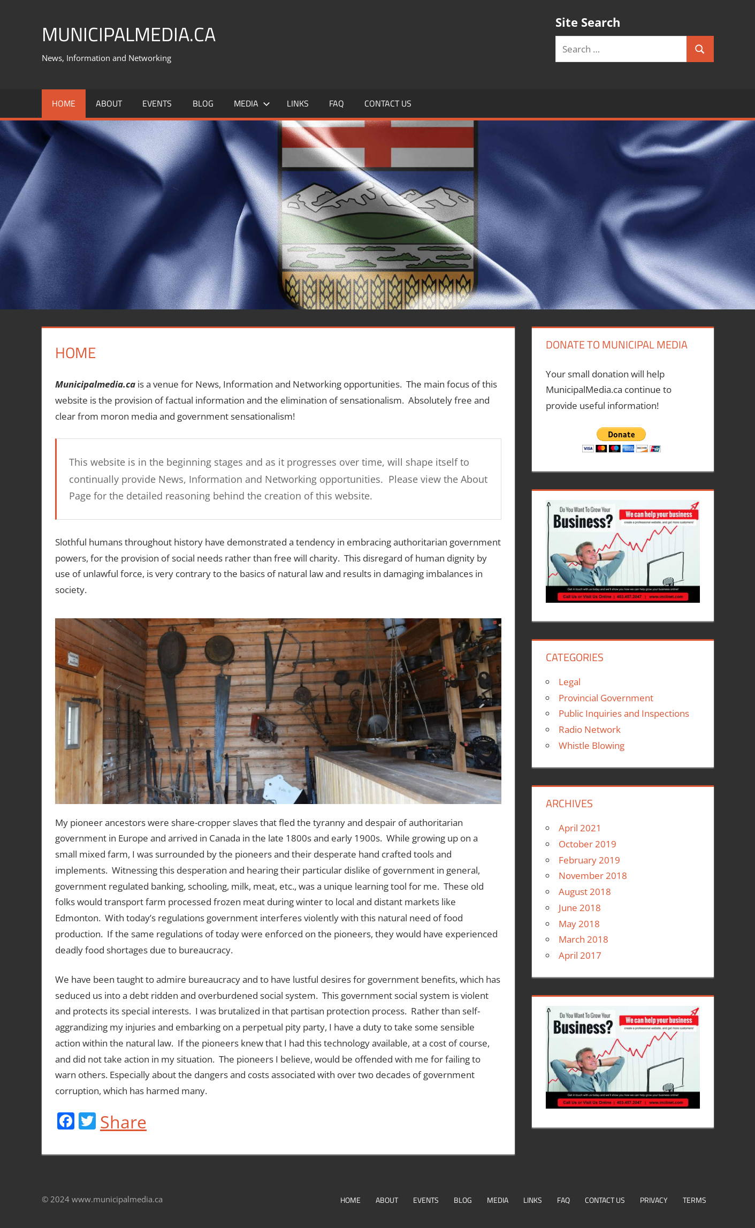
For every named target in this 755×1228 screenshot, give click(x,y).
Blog (203, 103)
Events (157, 103)
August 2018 (585, 891)
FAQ (336, 103)
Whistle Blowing (591, 745)
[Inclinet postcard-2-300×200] (623, 599)
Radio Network (590, 729)
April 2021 (580, 828)
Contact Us (387, 103)
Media (252, 103)
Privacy (654, 1200)
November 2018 (593, 875)
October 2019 (587, 844)
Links (298, 103)
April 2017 (580, 955)
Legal (570, 682)
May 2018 (579, 924)
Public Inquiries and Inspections (624, 713)
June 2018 (580, 907)
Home (63, 103)
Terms (694, 1200)
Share (123, 1122)
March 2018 (583, 939)
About (109, 103)
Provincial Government (606, 698)
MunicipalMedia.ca (129, 34)
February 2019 (589, 860)
